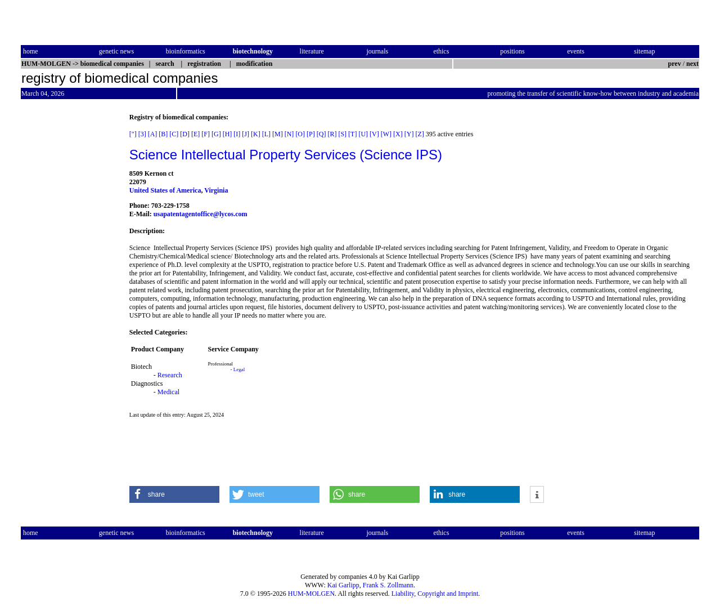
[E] (195, 134)
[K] (255, 134)
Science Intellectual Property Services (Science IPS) (285, 154)
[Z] (419, 134)
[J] (245, 134)
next (692, 64)
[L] (266, 134)
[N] (289, 134)
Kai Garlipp (343, 585)
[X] (398, 134)
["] (133, 134)
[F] (205, 134)
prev (674, 64)
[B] (163, 134)
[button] (174, 494)
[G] (216, 134)
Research (170, 375)
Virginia (216, 190)
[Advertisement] (68, 282)
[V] (374, 134)
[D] (185, 134)
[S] (342, 134)
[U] (363, 134)
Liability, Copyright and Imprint (435, 593)
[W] (386, 134)
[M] (277, 134)
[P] (311, 134)
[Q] (321, 134)
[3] (142, 134)
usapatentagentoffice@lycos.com (201, 214)
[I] (236, 134)
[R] (331, 134)
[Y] (409, 134)
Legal (239, 369)
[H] (227, 134)
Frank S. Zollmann (388, 585)
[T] (352, 134)
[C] (173, 134)
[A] (153, 134)
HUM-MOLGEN (311, 593)
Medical (168, 392)
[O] (300, 134)
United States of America (165, 190)
